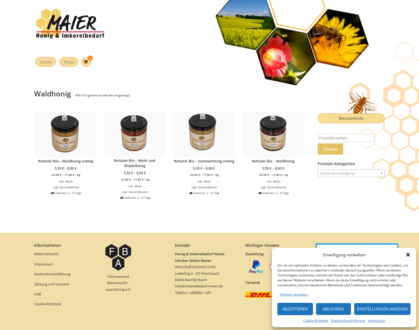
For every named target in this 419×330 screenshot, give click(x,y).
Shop (69, 62)
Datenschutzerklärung (348, 320)
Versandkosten (69, 187)
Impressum (376, 320)
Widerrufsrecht (46, 253)
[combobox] (351, 173)
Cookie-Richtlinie (315, 320)
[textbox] (351, 173)
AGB (37, 294)
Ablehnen (333, 309)
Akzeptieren (295, 309)
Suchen (330, 149)
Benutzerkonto (351, 118)
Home (45, 62)
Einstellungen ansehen (382, 309)
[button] (408, 254)
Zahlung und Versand (51, 284)
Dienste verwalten (294, 294)
